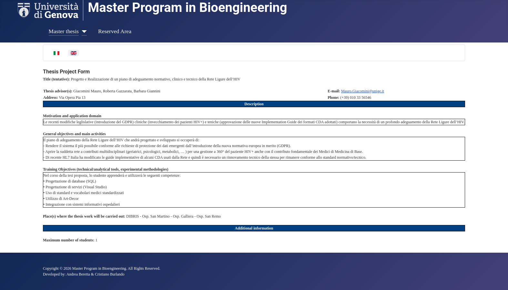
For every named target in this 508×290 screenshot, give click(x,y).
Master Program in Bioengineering (187, 7)
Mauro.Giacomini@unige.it (362, 91)
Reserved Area (114, 31)
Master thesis (64, 31)
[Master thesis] (83, 31)
